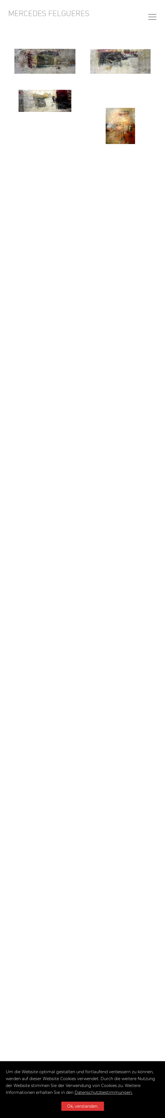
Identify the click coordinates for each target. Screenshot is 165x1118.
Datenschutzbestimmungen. (103, 1092)
